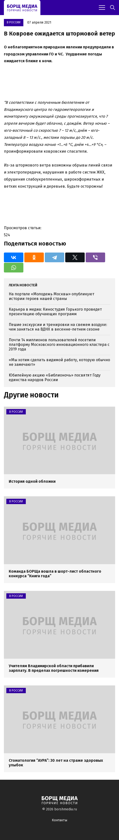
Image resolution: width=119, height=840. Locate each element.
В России (13, 22)
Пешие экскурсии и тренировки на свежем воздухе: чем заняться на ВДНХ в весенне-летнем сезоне (58, 327)
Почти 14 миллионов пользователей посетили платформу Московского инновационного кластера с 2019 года (59, 344)
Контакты (59, 820)
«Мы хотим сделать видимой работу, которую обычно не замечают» (59, 362)
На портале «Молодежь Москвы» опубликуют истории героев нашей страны (51, 296)
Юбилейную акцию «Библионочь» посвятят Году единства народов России (55, 377)
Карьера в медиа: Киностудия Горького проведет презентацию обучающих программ (55, 311)
